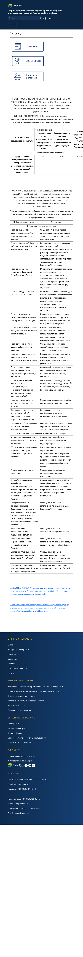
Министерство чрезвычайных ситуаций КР (27, 738)
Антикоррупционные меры (20, 761)
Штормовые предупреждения (21, 696)
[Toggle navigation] (13, 25)
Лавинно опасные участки (19, 710)
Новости (11, 664)
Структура (12, 659)
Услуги (11, 673)
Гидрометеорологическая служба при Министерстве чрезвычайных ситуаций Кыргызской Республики (35, 12)
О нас (10, 645)
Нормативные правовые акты (21, 756)
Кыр (50, 18)
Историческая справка (18, 649)
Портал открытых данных (19, 742)
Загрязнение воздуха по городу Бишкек (26, 701)
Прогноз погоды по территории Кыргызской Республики (33, 691)
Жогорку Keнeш (15, 733)
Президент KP (14, 724)
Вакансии (12, 654)
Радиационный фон (16, 705)
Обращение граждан (17, 668)
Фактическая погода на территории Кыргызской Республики (35, 686)
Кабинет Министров (17, 728)
